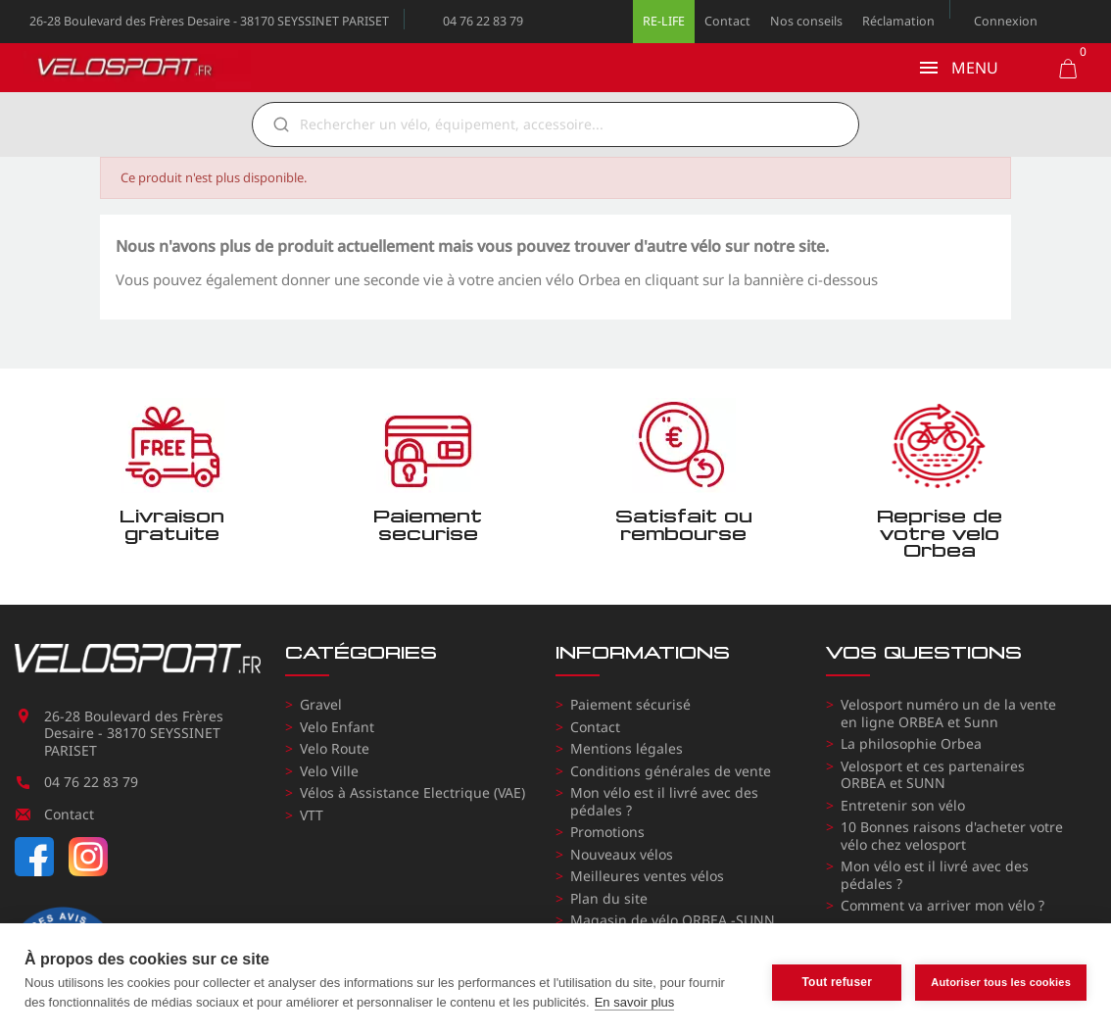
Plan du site (609, 898)
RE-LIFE (664, 21)
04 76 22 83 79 (483, 21)
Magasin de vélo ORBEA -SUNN (672, 920)
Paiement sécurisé (630, 704)
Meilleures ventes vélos (647, 875)
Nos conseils (806, 21)
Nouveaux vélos (621, 854)
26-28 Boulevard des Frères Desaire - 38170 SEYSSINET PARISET (209, 21)
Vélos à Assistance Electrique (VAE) (412, 792)
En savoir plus (635, 1002)
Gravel (321, 704)
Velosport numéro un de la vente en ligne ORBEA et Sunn (948, 713)
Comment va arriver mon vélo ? (942, 905)
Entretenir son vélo (903, 805)
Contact (727, 21)
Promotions (607, 831)
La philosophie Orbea (911, 743)
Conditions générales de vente (670, 771)
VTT (311, 815)
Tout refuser (836, 980)
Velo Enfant (337, 726)
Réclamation (898, 21)
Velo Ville (329, 771)
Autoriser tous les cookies (1001, 979)
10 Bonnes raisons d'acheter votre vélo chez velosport (952, 835)
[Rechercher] (569, 124)
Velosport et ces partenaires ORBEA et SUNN (933, 775)
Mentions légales (626, 748)
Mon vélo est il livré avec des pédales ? (664, 801)
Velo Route (334, 748)
